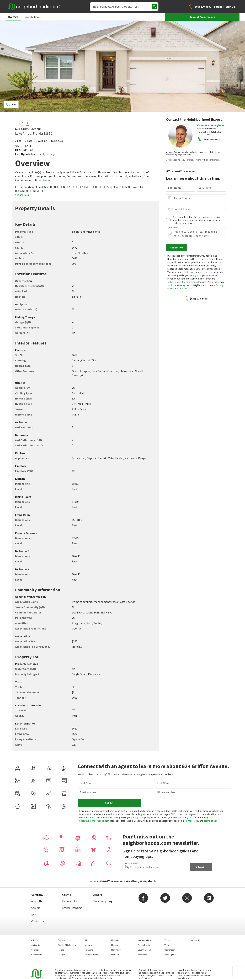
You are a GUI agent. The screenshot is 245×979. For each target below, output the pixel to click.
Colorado (35, 949)
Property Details (32, 16)
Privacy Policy (192, 820)
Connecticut (36, 954)
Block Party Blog (102, 901)
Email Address (182, 209)
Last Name (205, 187)
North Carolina (144, 940)
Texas (166, 940)
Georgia (61, 954)
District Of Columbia (67, 945)
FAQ (33, 914)
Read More (44, 180)
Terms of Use (185, 288)
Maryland (89, 949)
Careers (35, 908)
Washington (169, 949)
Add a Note (173, 228)
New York (115, 954)
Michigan (115, 940)
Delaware (62, 940)
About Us (36, 901)
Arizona (34, 940)
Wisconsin (195, 940)
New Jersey (116, 949)
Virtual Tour (22, 195)
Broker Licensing (72, 908)
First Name (174, 187)
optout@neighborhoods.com (182, 281)
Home (92, 881)
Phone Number (182, 198)
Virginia (167, 945)
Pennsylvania (144, 945)
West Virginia (170, 954)
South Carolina (144, 949)
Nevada (114, 945)
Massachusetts (91, 954)
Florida (61, 949)
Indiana (88, 945)
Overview (13, 16)
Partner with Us (71, 901)
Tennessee (142, 954)
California (35, 945)
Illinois (87, 940)
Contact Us (37, 921)
